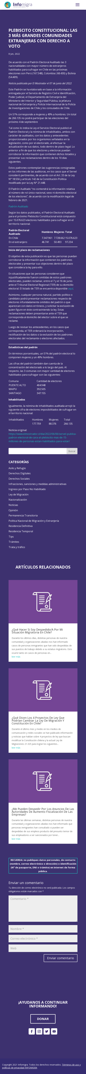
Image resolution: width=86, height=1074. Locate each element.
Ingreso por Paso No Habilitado (27, 489)
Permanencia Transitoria (23, 515)
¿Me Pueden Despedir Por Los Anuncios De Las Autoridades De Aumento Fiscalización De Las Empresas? (43, 811)
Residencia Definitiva (21, 526)
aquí (70, 288)
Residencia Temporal (21, 531)
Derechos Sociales (19, 478)
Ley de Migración (18, 494)
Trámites (14, 542)
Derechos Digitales (20, 473)
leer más (16, 656)
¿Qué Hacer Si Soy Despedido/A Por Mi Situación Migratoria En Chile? (37, 631)
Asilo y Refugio (17, 468)
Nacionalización (18, 499)
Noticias (13, 505)
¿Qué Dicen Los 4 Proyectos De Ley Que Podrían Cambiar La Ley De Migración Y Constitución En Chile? (38, 720)
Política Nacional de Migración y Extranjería (34, 521)
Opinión (13, 510)
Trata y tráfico (17, 547)
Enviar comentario (60, 958)
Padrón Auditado (18, 206)
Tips (11, 536)
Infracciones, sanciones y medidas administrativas (37, 484)
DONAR (43, 1019)
